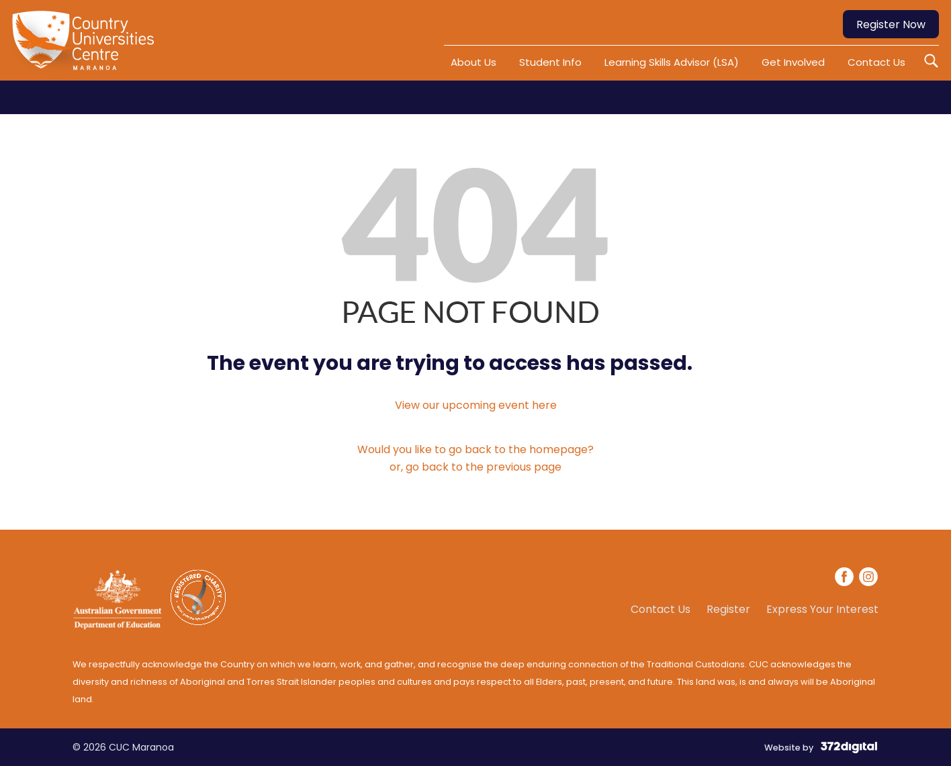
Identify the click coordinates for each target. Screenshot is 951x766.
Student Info (550, 62)
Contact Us (876, 62)
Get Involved (793, 62)
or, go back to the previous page (475, 467)
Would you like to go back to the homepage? (475, 449)
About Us (473, 62)
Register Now (890, 24)
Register (728, 609)
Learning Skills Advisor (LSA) (671, 62)
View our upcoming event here (476, 405)
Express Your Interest (822, 609)
